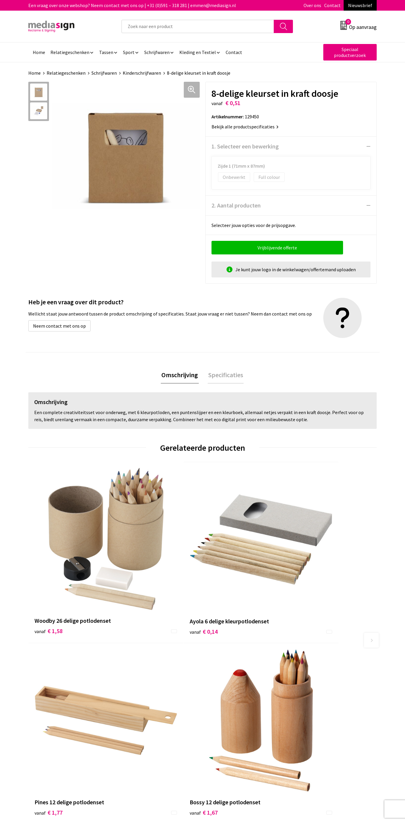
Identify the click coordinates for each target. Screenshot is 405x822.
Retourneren (223, 679)
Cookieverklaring (313, 670)
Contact (332, 5)
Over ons (312, 5)
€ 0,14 (136, 572)
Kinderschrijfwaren (142, 73)
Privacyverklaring (313, 679)
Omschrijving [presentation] (180, 375)
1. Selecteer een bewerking (245, 146)
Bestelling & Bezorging (233, 670)
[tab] (180, 375)
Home (34, 73)
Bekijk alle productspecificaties (244, 127)
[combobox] (198, 26)
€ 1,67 (310, 563)
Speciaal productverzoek (350, 52)
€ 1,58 (49, 572)
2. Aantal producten (236, 205)
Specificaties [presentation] (225, 375)
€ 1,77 (223, 563)
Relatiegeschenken (66, 73)
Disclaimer (307, 688)
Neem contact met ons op (59, 326)
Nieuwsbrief (360, 5)
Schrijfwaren (104, 73)
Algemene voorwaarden (320, 661)
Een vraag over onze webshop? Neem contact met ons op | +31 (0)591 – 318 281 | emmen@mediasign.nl (132, 5)
